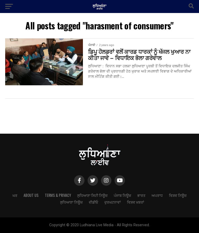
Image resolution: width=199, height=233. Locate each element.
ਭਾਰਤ (141, 195)
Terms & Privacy (58, 195)
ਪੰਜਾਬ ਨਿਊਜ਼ (122, 195)
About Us (31, 195)
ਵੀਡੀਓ (93, 202)
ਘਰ (14, 195)
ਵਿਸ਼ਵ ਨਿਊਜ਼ (178, 195)
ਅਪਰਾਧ (157, 195)
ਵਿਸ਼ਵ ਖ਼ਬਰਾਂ (135, 202)
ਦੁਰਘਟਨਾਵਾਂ (112, 202)
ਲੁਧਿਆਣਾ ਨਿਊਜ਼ (71, 202)
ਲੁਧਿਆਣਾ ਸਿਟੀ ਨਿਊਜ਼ (92, 195)
